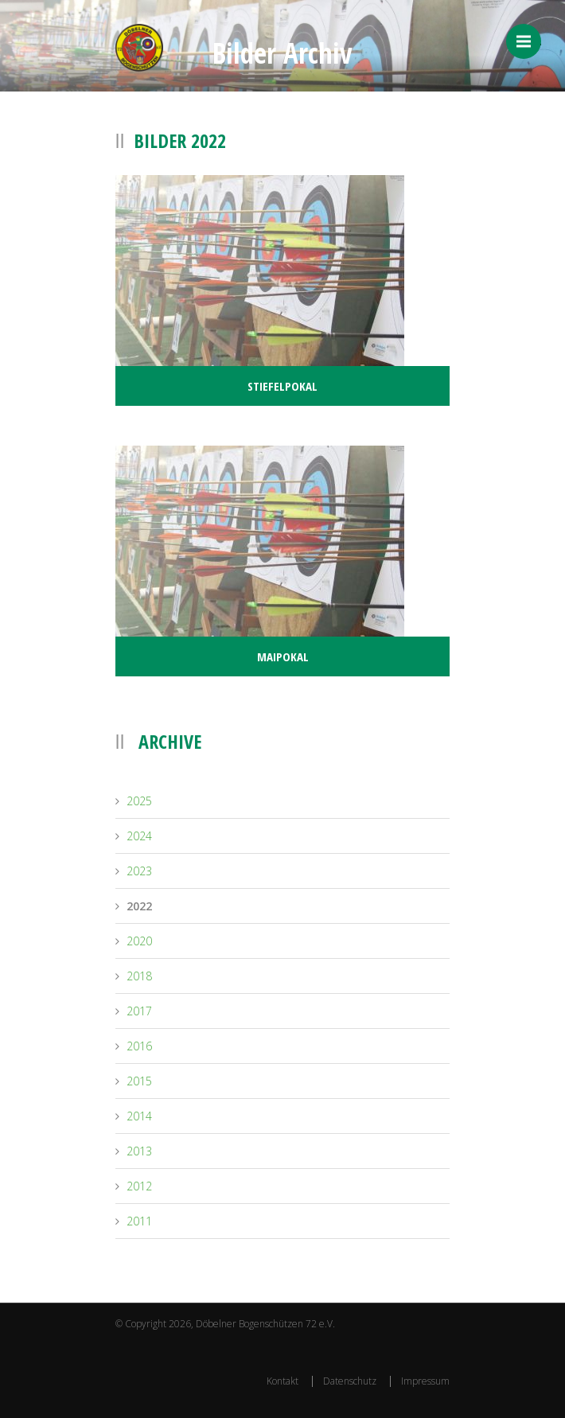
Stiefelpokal (282, 386)
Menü (528, 42)
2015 (139, 1081)
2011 (139, 1221)
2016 (139, 1046)
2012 (139, 1186)
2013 (139, 1151)
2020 (139, 941)
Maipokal (283, 656)
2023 (139, 870)
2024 (139, 835)
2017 (139, 1011)
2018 (139, 976)
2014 (139, 1116)
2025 (139, 800)
